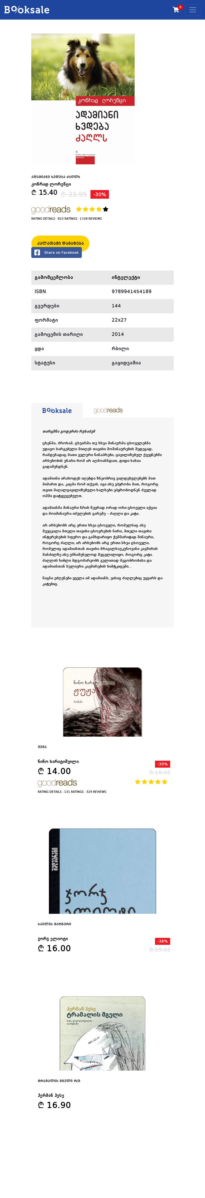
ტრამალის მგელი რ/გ (59, 1081)
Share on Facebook (56, 252)
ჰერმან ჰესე (51, 1095)
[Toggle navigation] (193, 9)
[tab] (57, 410)
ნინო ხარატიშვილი (58, 762)
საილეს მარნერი (54, 924)
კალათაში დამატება (60, 243)
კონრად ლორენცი (51, 184)
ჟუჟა (42, 747)
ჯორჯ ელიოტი (53, 939)
